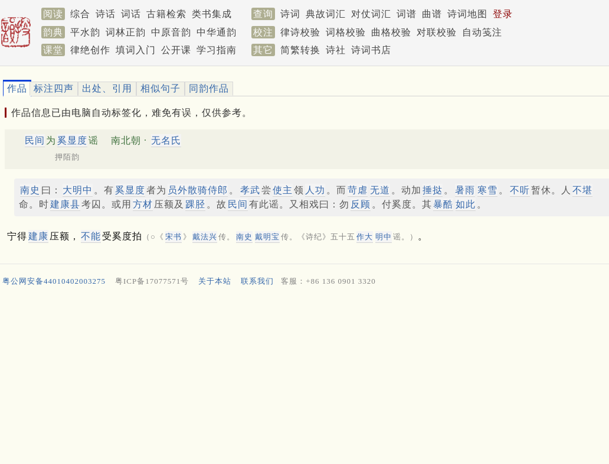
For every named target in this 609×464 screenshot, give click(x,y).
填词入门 (136, 50)
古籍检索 (166, 14)
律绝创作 (90, 50)
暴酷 (443, 204)
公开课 (176, 50)
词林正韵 (126, 32)
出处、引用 (107, 88)
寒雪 (487, 190)
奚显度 (72, 140)
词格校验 (346, 32)
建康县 (65, 204)
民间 (35, 140)
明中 (383, 236)
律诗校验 (300, 32)
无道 (380, 190)
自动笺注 (482, 32)
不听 (520, 190)
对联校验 (437, 32)
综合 (80, 14)
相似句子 (160, 88)
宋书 (173, 236)
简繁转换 (300, 50)
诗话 (106, 14)
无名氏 (166, 140)
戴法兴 (204, 236)
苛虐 (358, 190)
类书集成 (212, 14)
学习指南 (217, 50)
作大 (364, 236)
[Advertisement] (300, 378)
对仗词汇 (371, 14)
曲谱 (432, 14)
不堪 (582, 190)
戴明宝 (267, 236)
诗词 (290, 14)
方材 (143, 204)
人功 (315, 190)
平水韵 (85, 32)
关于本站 (214, 281)
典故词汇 (326, 14)
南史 (30, 190)
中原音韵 (171, 32)
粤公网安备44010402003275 (54, 281)
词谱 (407, 14)
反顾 (361, 204)
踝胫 (195, 204)
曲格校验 (391, 32)
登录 (503, 14)
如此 (466, 204)
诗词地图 (467, 14)
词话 (131, 14)
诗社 (336, 50)
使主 (283, 190)
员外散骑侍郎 (198, 190)
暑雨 (465, 190)
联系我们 (257, 281)
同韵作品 (209, 88)
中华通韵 (217, 32)
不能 (91, 236)
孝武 (250, 190)
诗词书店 (371, 50)
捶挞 (433, 190)
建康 (38, 236)
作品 (17, 88)
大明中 (78, 190)
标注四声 (54, 88)
